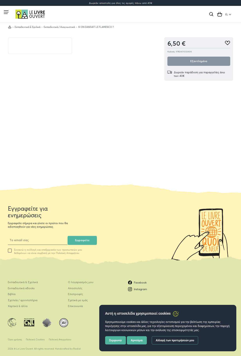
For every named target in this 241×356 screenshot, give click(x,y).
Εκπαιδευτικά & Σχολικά (27, 26)
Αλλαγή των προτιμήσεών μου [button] (175, 340)
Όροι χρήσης (15, 339)
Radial (77, 348)
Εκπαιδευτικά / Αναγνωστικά (59, 26)
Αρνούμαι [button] (137, 340)
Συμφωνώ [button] (115, 340)
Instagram (137, 289)
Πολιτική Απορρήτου (60, 339)
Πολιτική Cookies (35, 339)
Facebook (137, 282)
